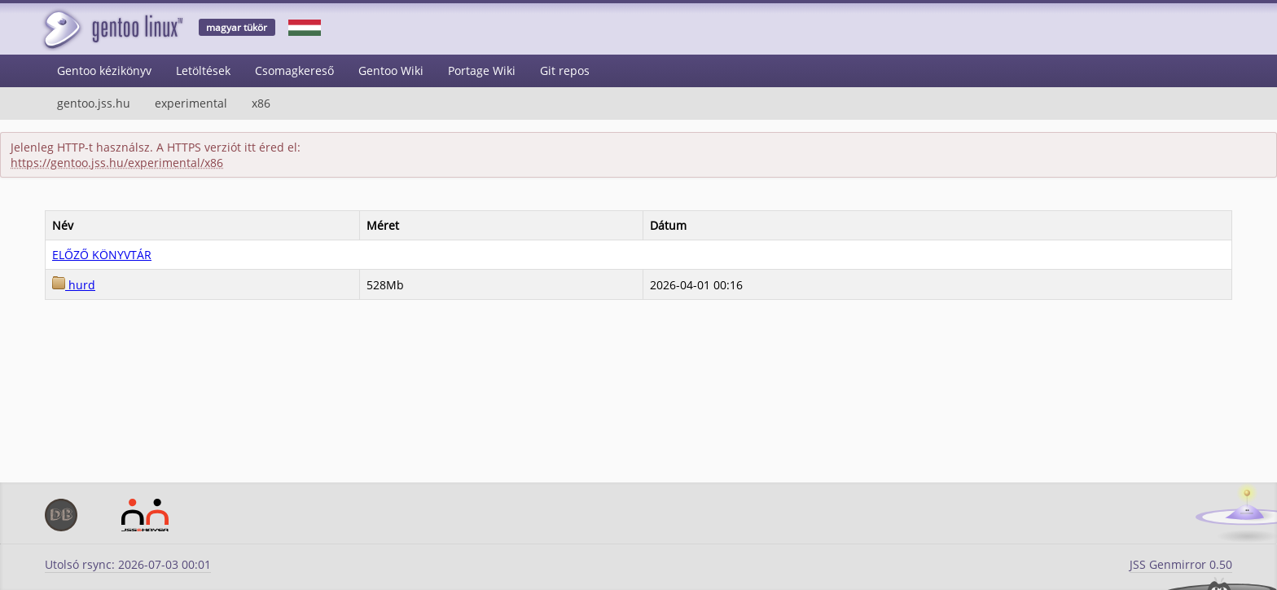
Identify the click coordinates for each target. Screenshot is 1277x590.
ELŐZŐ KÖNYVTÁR (101, 254)
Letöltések (203, 70)
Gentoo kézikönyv (104, 70)
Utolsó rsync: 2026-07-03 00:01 (128, 564)
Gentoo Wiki (390, 70)
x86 (261, 103)
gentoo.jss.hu (93, 103)
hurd (73, 285)
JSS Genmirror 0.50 (1181, 564)
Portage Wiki (482, 70)
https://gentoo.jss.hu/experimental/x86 (117, 162)
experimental (191, 103)
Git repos (565, 70)
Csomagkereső (294, 70)
